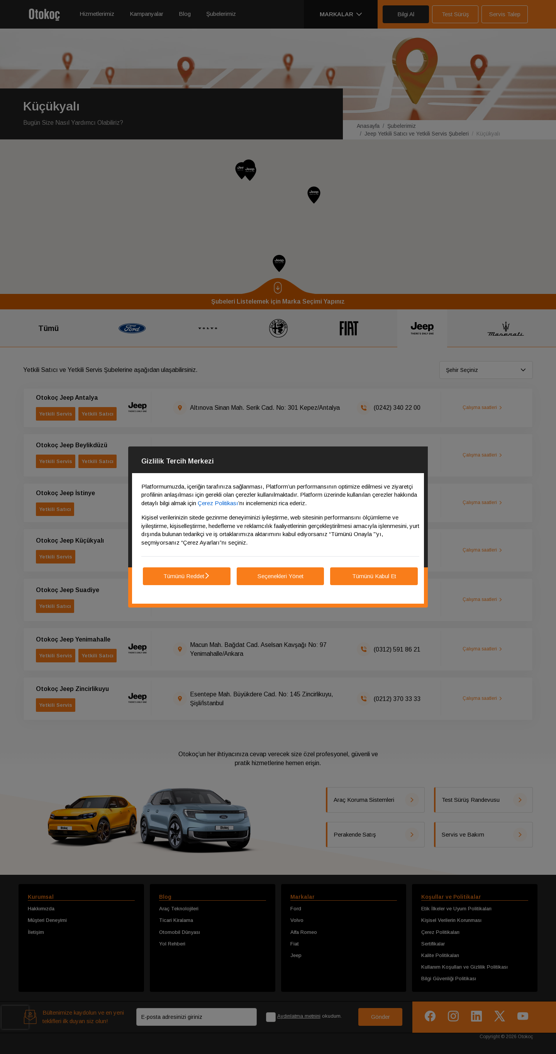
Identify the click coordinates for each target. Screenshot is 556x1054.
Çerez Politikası (218, 503)
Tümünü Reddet (186, 576)
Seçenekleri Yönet (280, 576)
